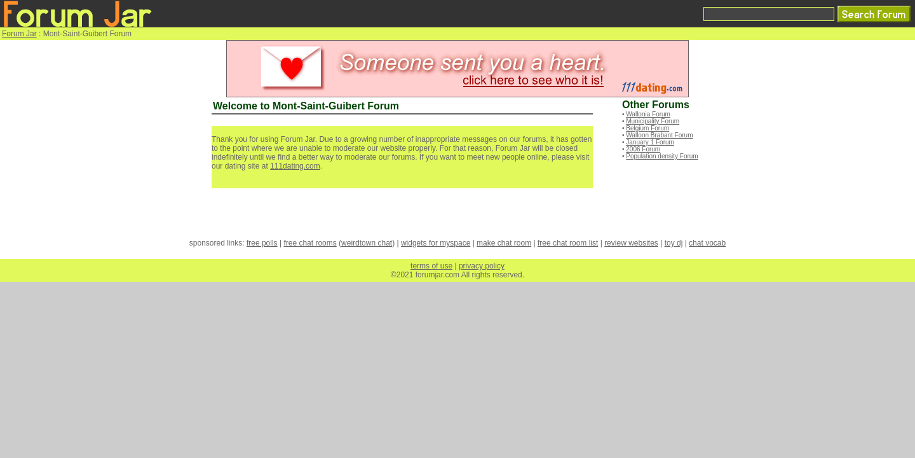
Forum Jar (19, 33)
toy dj (674, 243)
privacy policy (482, 265)
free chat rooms (309, 243)
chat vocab (707, 243)
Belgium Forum (647, 128)
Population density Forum (662, 156)
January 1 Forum (650, 142)
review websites (631, 243)
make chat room (504, 243)
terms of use (431, 265)
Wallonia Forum (648, 114)
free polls (262, 243)
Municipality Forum (652, 121)
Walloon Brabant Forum (659, 135)
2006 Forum (643, 149)
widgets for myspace (435, 243)
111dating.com (295, 166)
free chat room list (568, 243)
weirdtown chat (366, 243)
